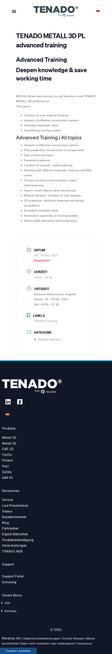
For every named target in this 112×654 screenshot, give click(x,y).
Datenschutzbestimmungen (41, 638)
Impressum (84, 643)
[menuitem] (98, 11)
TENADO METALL (47, 339)
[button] (14, 11)
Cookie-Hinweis (73, 638)
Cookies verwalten (18, 650)
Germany (11, 611)
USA (7, 603)
